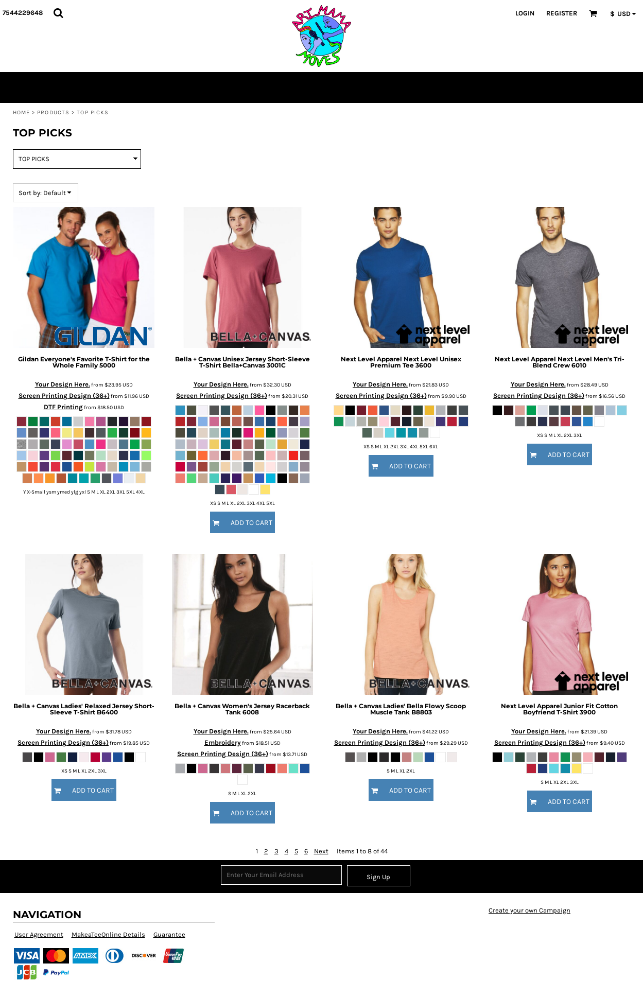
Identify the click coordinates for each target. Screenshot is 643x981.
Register (561, 13)
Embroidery (222, 742)
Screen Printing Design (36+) (64, 395)
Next (321, 851)
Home (21, 112)
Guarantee (169, 934)
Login (524, 13)
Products (53, 112)
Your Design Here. (62, 384)
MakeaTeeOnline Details (108, 934)
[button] (58, 13)
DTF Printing (63, 407)
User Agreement (38, 934)
